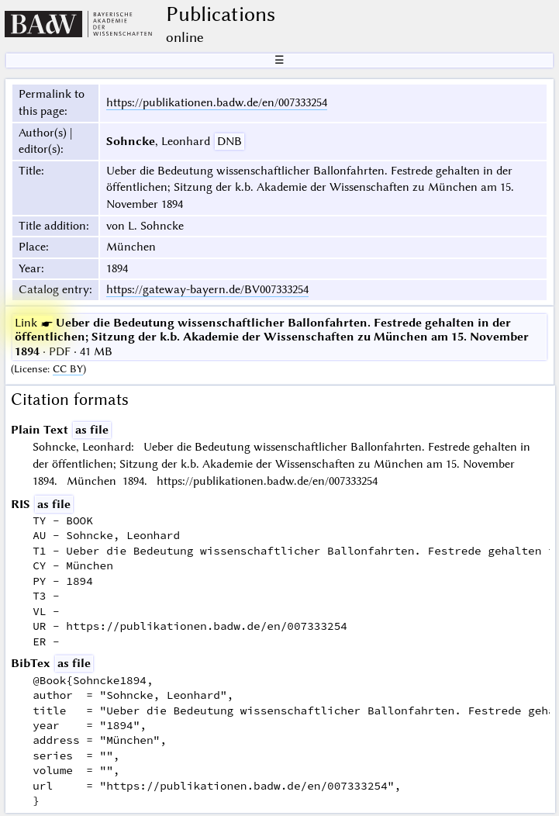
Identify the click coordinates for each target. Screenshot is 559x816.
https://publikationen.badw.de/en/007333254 (216, 102)
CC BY (68, 369)
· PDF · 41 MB (272, 337)
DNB (229, 141)
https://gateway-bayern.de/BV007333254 (207, 289)
